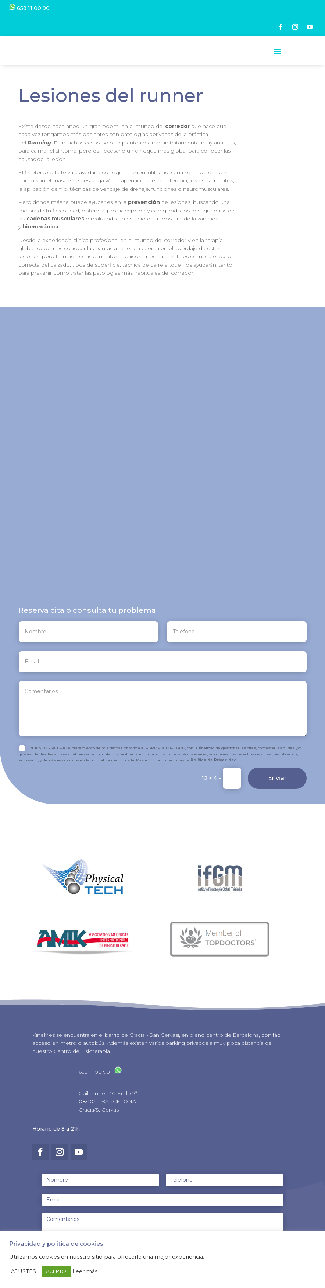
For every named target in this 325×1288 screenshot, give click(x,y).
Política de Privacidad (213, 766)
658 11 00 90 (29, 8)
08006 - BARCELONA (107, 1108)
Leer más (84, 1271)
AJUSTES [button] (23, 1271)
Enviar (277, 785)
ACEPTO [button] (56, 1271)
